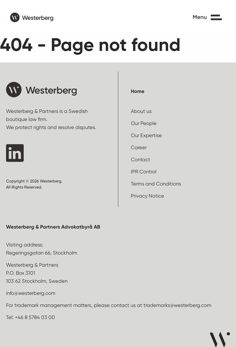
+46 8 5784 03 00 (35, 317)
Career (139, 147)
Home (137, 91)
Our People (144, 123)
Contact (140, 160)
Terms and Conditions (156, 184)
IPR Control (143, 172)
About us (141, 111)
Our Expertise (146, 135)
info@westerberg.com (30, 293)
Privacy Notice (147, 196)
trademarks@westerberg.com (177, 305)
